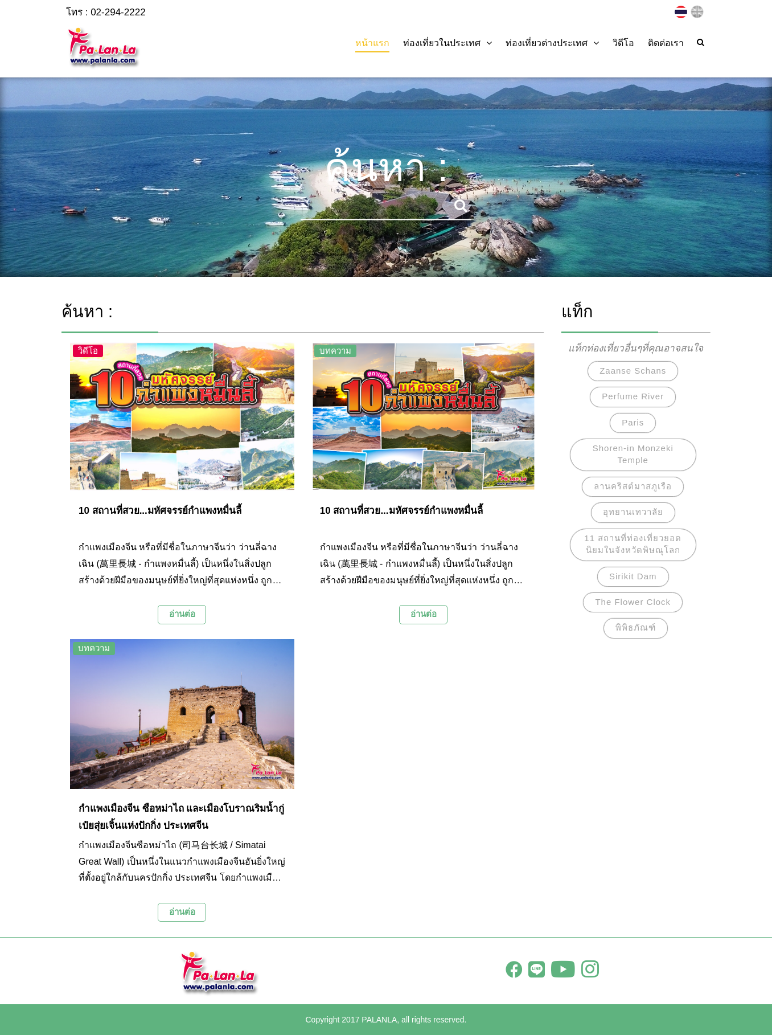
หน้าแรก (372, 43)
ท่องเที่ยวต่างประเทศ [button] (552, 43)
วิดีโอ (623, 43)
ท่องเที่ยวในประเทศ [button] (447, 43)
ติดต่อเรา (666, 43)
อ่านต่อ (182, 614)
